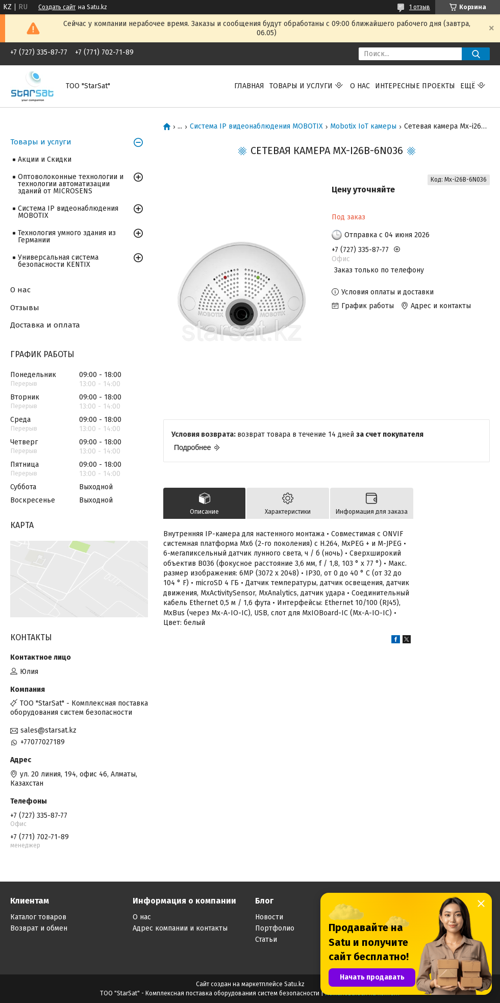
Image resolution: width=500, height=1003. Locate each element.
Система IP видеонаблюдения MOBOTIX (256, 126)
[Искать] (476, 53)
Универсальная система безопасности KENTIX (58, 261)
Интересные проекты (415, 86)
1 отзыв (419, 7)
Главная (249, 86)
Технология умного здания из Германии (67, 236)
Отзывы (24, 307)
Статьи (266, 939)
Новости (269, 917)
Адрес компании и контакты (180, 928)
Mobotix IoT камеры (363, 126)
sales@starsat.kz (48, 730)
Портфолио (274, 928)
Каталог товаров (38, 917)
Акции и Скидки (44, 159)
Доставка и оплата (45, 325)
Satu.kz (294, 984)
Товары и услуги (301, 86)
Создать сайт (57, 7)
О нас (360, 86)
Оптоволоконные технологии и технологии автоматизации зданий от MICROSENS (70, 183)
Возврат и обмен (38, 928)
